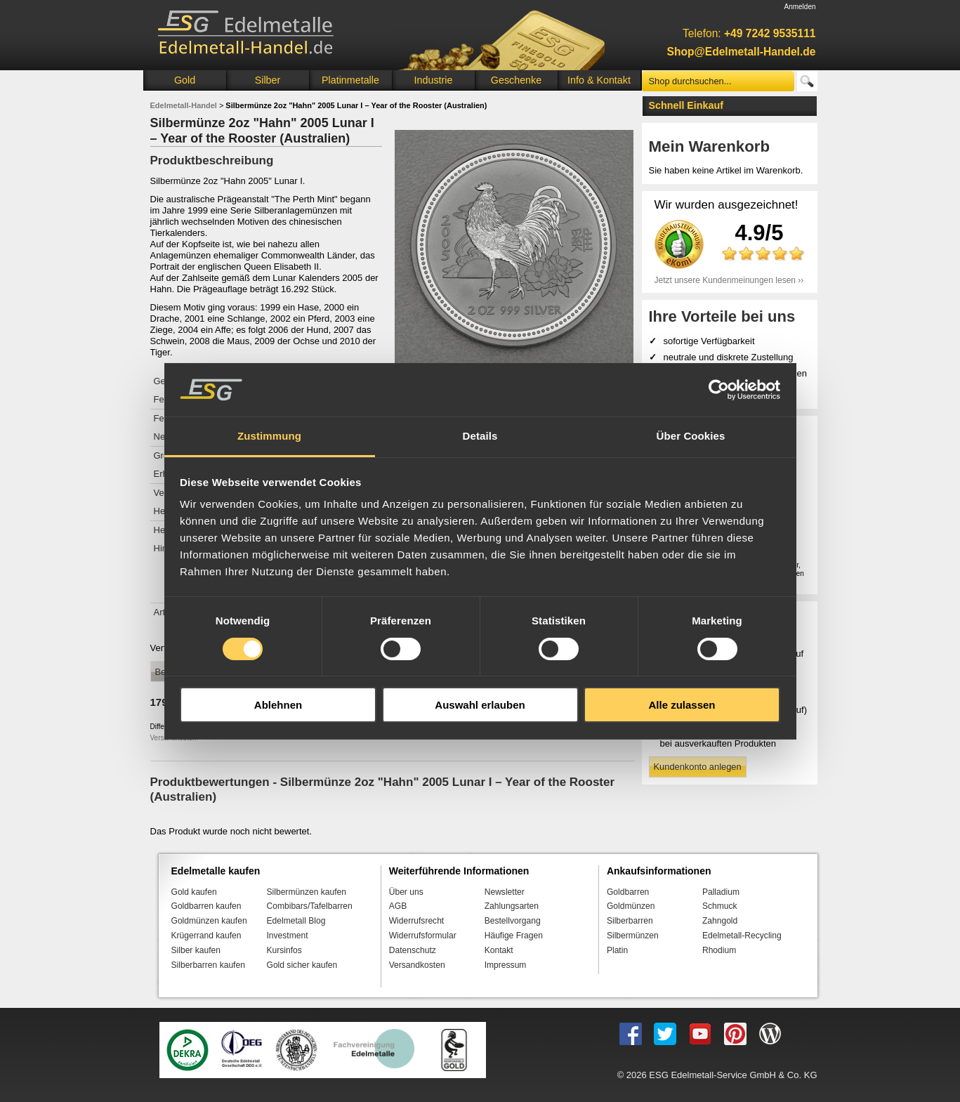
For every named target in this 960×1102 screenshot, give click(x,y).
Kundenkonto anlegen (698, 766)
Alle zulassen (681, 705)
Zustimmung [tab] (269, 436)
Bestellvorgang (513, 921)
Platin (617, 950)
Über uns (406, 892)
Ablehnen (278, 705)
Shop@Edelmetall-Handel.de (741, 52)
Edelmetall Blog (296, 921)
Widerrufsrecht (417, 921)
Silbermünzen (633, 935)
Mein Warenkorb (709, 146)
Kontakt (499, 950)
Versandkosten (417, 965)
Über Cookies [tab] (691, 436)
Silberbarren (630, 921)
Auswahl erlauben (480, 705)
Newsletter (505, 892)
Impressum (506, 965)
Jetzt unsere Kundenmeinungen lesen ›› (729, 280)
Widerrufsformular (422, 935)
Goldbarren (628, 892)
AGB (398, 906)
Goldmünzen (631, 906)
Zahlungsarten (512, 906)
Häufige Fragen (514, 935)
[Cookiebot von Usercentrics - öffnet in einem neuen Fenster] (718, 389)
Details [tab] (480, 436)
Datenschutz (412, 950)
